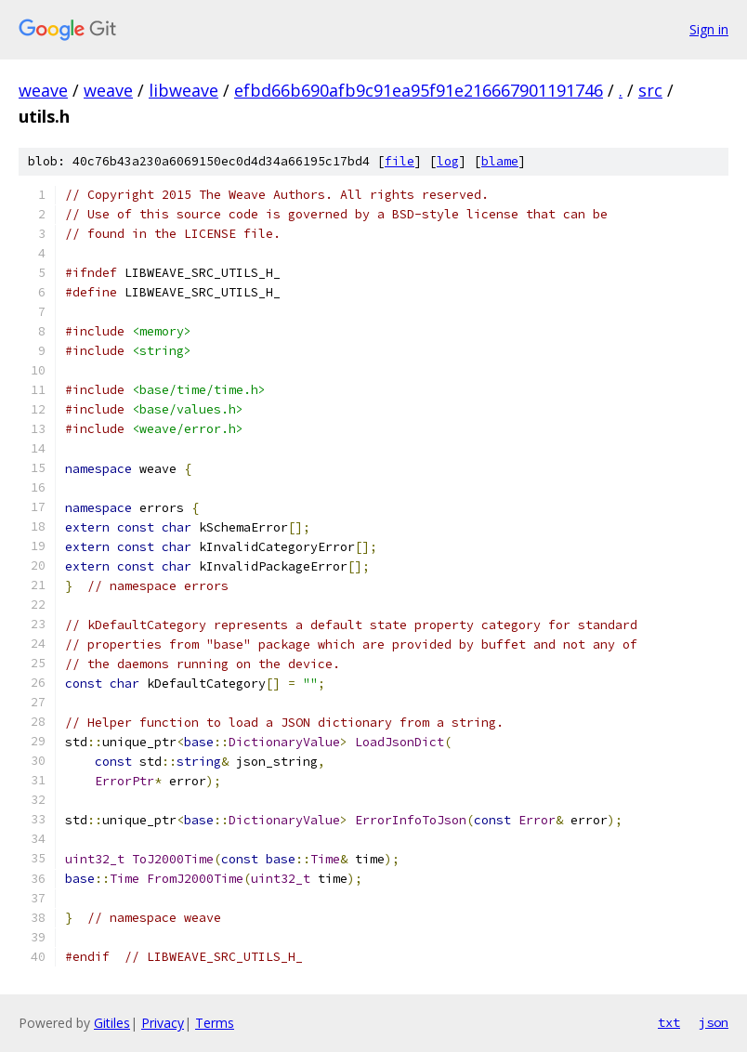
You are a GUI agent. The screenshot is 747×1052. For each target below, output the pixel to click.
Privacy (162, 1023)
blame (499, 161)
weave (43, 90)
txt (669, 1022)
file (399, 161)
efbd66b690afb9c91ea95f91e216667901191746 (418, 90)
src (650, 90)
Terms (214, 1023)
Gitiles (112, 1023)
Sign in (708, 29)
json (713, 1022)
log (448, 161)
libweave (183, 90)
